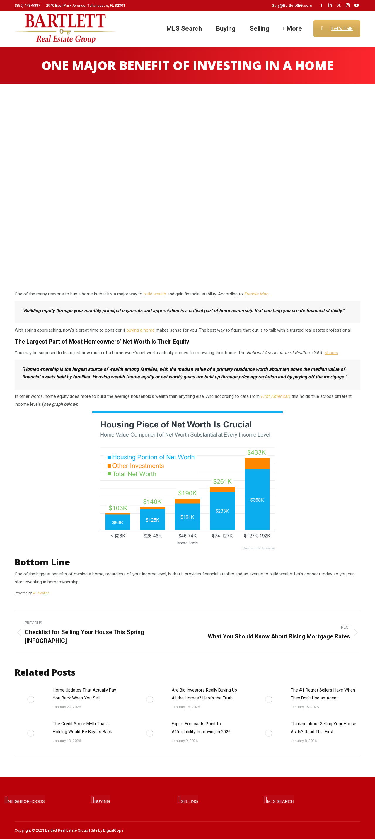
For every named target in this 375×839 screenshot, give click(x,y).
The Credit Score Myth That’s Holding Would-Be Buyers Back (82, 727)
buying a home (141, 330)
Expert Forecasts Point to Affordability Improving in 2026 (201, 727)
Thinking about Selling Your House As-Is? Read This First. (323, 727)
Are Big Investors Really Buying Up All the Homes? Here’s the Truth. (204, 694)
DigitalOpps (113, 830)
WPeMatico (41, 593)
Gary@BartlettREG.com (292, 5)
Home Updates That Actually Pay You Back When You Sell (84, 694)
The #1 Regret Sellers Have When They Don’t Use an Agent (323, 694)
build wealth (155, 294)
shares (331, 352)
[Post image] (31, 699)
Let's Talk (337, 28)
